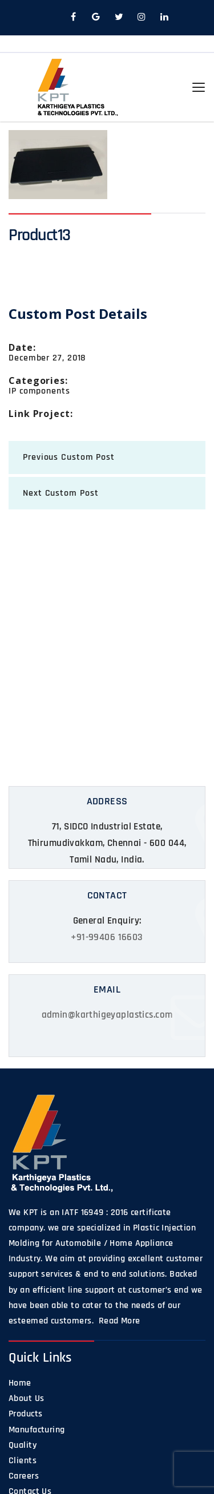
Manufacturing (36, 1430)
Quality (23, 1445)
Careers (24, 1476)
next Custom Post (60, 493)
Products (25, 1414)
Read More (118, 1321)
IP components (39, 391)
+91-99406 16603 (107, 937)
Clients (23, 1461)
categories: (38, 380)
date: (22, 347)
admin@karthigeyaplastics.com (107, 1015)
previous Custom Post (69, 457)
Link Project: (41, 413)
